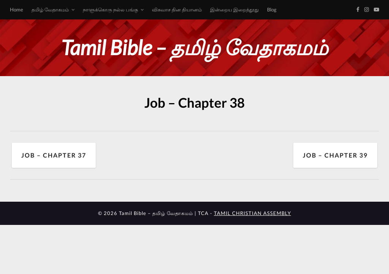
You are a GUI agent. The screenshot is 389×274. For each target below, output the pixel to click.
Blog (272, 9)
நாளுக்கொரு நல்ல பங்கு (110, 9)
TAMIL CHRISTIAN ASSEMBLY (252, 213)
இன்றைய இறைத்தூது (234, 9)
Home (16, 9)
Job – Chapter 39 (335, 155)
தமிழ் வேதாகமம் (50, 9)
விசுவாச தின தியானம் (177, 9)
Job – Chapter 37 (53, 155)
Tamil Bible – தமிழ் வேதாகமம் (194, 47)
